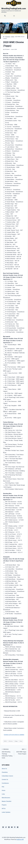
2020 (5, 741)
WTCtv (4, 808)
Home (3, 790)
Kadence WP (20, 839)
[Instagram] (9, 827)
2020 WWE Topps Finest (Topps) (20, 751)
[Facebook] (3, 827)
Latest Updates (6, 812)
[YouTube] (12, 827)
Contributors (5, 783)
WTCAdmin (7, 49)
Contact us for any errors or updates (14, 734)
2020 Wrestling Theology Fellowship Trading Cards (7, 753)
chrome (11, 741)
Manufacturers (6, 797)
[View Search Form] (5, 15)
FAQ (3, 786)
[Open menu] (14, 16)
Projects (4, 805)
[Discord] (14, 827)
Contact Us (5, 779)
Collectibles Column (7, 776)
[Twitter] (6, 827)
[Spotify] (17, 827)
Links (3, 794)
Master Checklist (6, 801)
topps (16, 741)
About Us (4, 768)
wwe (21, 741)
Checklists (5, 772)
